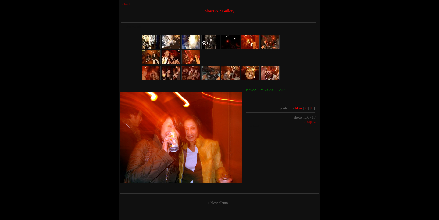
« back (126, 4)
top (309, 122)
